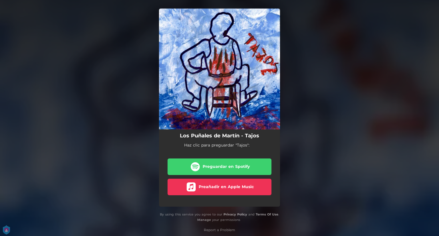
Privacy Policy (235, 214)
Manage (204, 220)
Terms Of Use (267, 214)
